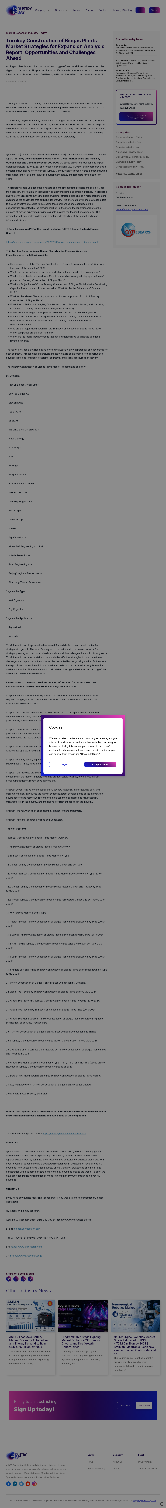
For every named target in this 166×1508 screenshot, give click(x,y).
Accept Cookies (100, 764)
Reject (65, 764)
